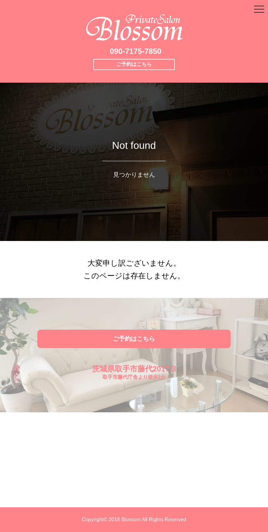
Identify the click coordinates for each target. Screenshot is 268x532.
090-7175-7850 (135, 51)
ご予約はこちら (134, 64)
